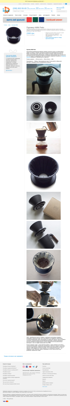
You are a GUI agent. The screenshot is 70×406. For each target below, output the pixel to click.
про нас (20, 3)
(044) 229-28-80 (31, 391)
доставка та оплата (26, 3)
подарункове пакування (58, 3)
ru (64, 3)
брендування (50, 3)
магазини (37, 3)
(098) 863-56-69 (20, 8)
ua (66, 3)
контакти (32, 3)
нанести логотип (43, 3)
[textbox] (32, 11)
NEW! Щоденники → (35, 1)
